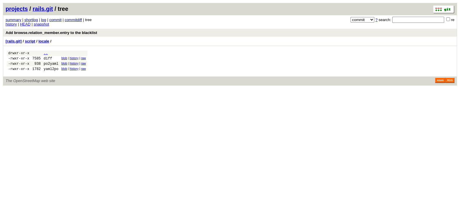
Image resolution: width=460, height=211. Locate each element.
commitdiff (73, 20)
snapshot (41, 24)
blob (64, 59)
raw (83, 59)
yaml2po (51, 72)
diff (48, 59)
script (30, 41)
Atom (440, 83)
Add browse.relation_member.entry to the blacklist (51, 32)
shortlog (31, 20)
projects (17, 9)
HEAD (25, 24)
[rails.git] (14, 41)
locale (43, 41)
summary (13, 20)
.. (46, 53)
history (11, 24)
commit (55, 20)
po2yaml (51, 66)
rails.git (43, 9)
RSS (450, 83)
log (43, 20)
